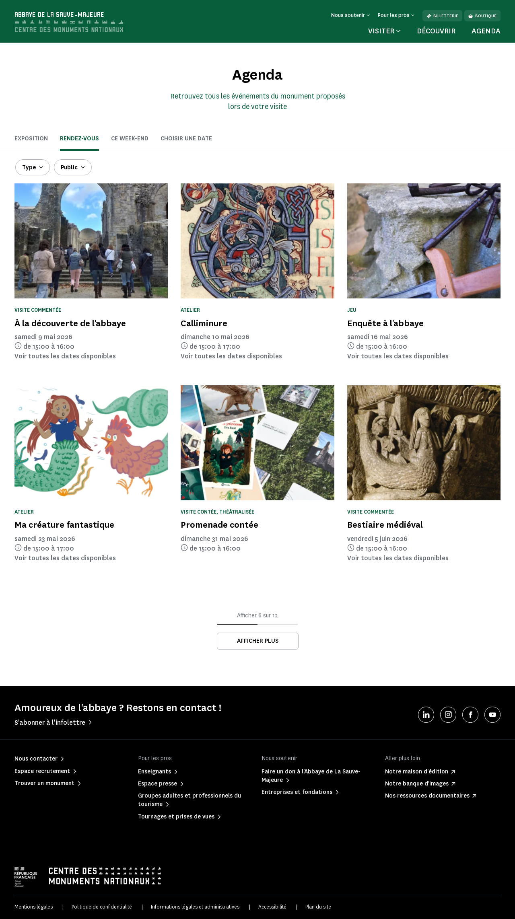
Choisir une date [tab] (186, 138)
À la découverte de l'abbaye (70, 323)
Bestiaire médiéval (385, 524)
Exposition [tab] (31, 138)
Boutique (482, 16)
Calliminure (204, 323)
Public (69, 167)
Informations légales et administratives (195, 906)
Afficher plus (257, 641)
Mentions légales (33, 906)
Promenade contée (219, 524)
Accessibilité (272, 906)
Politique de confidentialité (102, 906)
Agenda (486, 31)
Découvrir (436, 31)
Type (29, 167)
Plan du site (318, 906)
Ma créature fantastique (64, 524)
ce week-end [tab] (129, 138)
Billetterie (442, 16)
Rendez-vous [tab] (79, 138)
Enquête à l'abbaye (385, 323)
